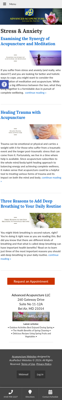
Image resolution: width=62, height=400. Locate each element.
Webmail (23, 374)
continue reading (35, 92)
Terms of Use (28, 363)
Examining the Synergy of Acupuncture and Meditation (28, 41)
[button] (4, 84)
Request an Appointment (31, 281)
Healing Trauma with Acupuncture (21, 115)
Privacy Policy (43, 363)
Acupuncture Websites (24, 356)
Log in (40, 374)
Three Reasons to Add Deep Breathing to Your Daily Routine (31, 203)
